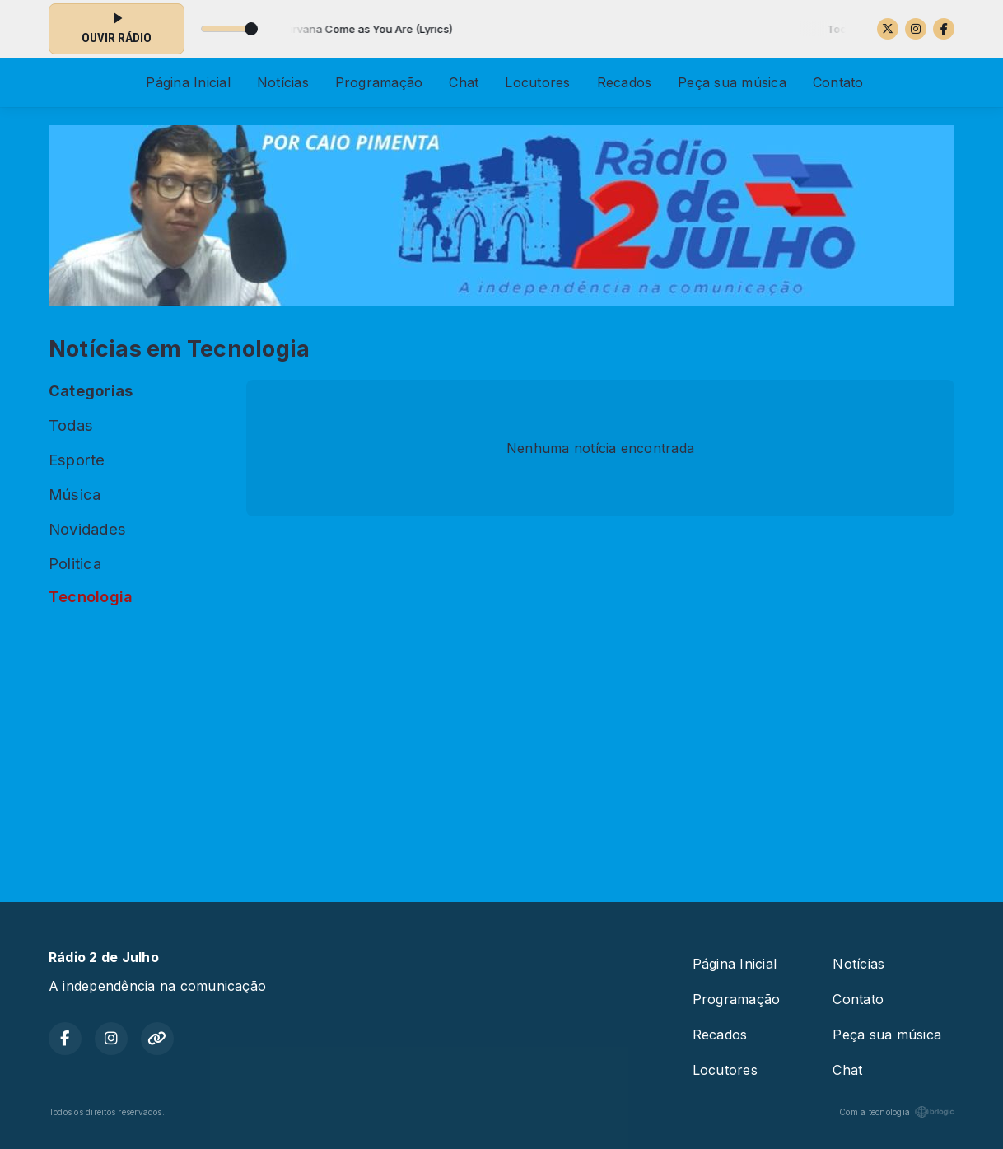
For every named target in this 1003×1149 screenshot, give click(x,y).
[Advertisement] (501, 747)
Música (74, 494)
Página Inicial (188, 82)
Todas (71, 425)
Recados (624, 82)
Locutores (537, 82)
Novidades (87, 529)
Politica (75, 563)
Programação (379, 82)
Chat (463, 82)
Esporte (77, 460)
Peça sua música (732, 82)
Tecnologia (91, 596)
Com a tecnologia (896, 1112)
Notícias (283, 82)
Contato (838, 82)
